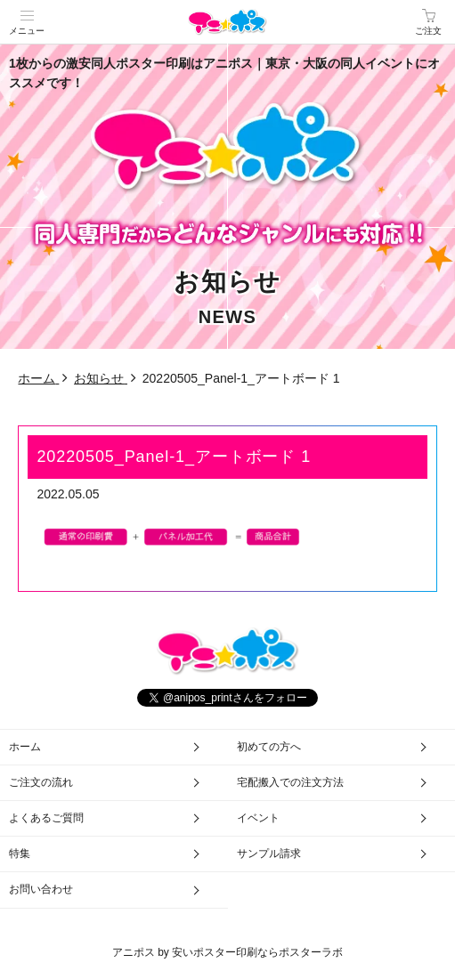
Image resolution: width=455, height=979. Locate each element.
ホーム (25, 746)
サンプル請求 (269, 853)
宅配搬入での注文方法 (290, 782)
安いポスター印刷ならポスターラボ (257, 952)
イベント (258, 818)
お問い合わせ (41, 889)
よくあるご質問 (46, 818)
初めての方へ (269, 746)
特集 (19, 853)
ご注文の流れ (41, 782)
